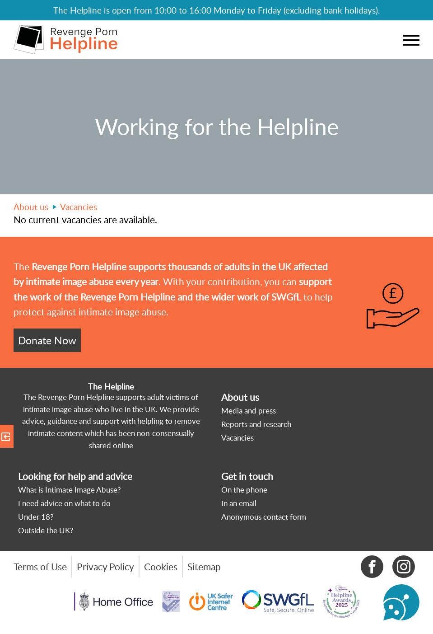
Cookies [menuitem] (160, 566)
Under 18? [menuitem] (36, 517)
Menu (411, 40)
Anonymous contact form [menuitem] (263, 517)
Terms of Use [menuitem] (40, 566)
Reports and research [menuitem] (256, 424)
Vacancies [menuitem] (237, 437)
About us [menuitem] (240, 397)
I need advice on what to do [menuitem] (64, 503)
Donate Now (47, 340)
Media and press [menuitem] (248, 410)
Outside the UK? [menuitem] (46, 530)
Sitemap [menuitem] (204, 566)
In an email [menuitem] (238, 503)
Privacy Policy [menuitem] (105, 566)
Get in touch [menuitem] (247, 476)
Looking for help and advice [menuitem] (75, 476)
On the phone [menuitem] (244, 489)
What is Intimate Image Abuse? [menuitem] (69, 489)
